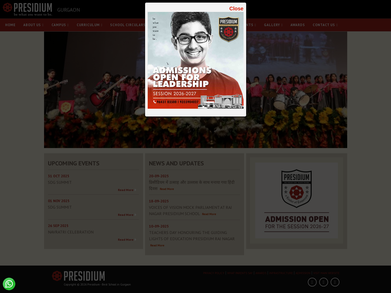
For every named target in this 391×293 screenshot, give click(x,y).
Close (236, 8)
